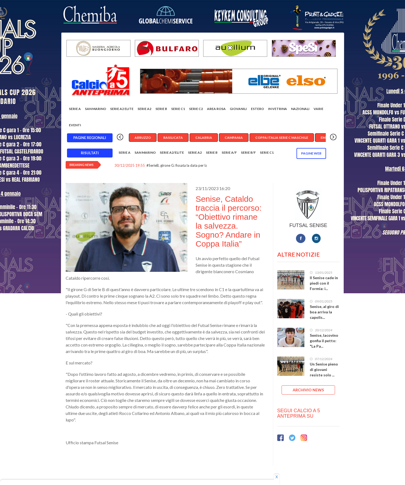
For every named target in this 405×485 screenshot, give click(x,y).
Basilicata (173, 138)
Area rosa (216, 109)
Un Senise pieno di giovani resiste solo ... (324, 369)
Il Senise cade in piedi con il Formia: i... (324, 283)
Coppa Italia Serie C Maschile (281, 138)
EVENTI (75, 125)
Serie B (161, 109)
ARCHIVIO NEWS (308, 390)
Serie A (75, 109)
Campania (234, 138)
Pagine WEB (311, 153)
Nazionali (300, 109)
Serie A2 (144, 109)
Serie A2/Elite (172, 152)
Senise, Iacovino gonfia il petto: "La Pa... (324, 340)
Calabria (203, 138)
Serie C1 (178, 109)
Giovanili (238, 109)
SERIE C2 (196, 109)
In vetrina (277, 109)
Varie (318, 109)
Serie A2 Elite (121, 109)
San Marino (95, 109)
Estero (257, 109)
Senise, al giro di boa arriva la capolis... (324, 312)
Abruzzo (143, 138)
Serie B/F (248, 152)
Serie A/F (229, 152)
